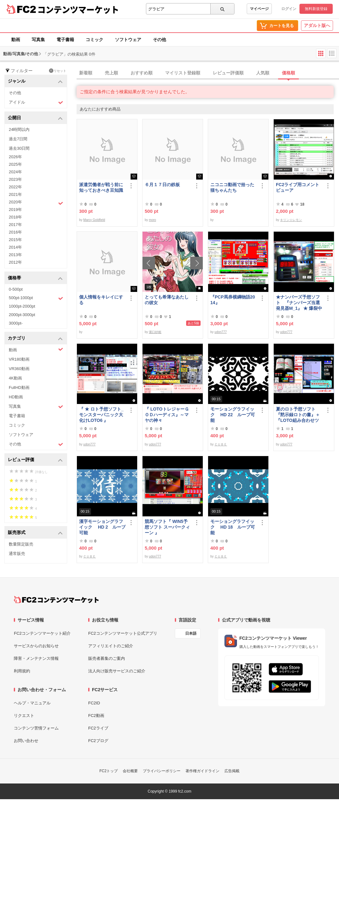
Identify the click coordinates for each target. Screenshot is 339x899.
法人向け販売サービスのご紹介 (116, 671)
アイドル (36, 102)
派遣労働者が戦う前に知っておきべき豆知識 (101, 187)
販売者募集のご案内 (106, 658)
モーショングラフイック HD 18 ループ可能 (232, 527)
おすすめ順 (142, 72)
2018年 (15, 217)
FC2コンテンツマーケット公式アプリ (122, 633)
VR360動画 (19, 368)
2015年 (15, 239)
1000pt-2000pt (22, 306)
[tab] (208, 73)
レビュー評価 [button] (35, 460)
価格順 (288, 72)
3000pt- (16, 323)
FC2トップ (109, 771)
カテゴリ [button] (35, 339)
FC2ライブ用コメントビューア (297, 187)
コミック (94, 39)
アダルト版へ (317, 25)
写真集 (38, 39)
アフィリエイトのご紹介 (110, 645)
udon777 (220, 332)
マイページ (259, 9)
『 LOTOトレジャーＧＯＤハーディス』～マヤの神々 (167, 414)
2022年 (15, 187)
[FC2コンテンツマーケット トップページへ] (56, 599)
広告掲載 (231, 771)
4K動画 (15, 378)
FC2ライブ (98, 728)
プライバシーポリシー (161, 771)
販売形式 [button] (35, 533)
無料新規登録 (316, 9)
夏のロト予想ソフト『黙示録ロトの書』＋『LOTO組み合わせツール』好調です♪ (298, 414)
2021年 (15, 194)
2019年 (15, 209)
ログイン (288, 9)
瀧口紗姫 (155, 332)
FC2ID (94, 703)
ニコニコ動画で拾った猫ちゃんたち (232, 187)
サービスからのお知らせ (36, 645)
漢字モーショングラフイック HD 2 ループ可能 (102, 527)
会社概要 (130, 771)
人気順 (262, 72)
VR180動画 (19, 359)
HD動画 (16, 397)
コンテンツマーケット (78, 9)
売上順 (111, 72)
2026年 (15, 156)
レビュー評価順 (228, 72)
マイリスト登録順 (182, 72)
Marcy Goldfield (94, 220)
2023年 (15, 179)
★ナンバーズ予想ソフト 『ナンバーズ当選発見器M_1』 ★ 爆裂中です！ (299, 302)
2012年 (15, 262)
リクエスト (24, 715)
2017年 (15, 224)
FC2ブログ (98, 740)
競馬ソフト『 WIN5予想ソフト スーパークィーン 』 (167, 527)
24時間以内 (19, 129)
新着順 (85, 72)
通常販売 (17, 553)
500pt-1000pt (36, 298)
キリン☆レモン (291, 220)
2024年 (15, 172)
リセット (57, 70)
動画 (15, 39)
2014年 (15, 247)
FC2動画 (96, 715)
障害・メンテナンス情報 (36, 658)
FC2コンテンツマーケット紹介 (42, 633)
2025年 (15, 164)
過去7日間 (18, 139)
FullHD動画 (19, 387)
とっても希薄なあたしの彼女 (167, 299)
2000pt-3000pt (22, 314)
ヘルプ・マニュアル (32, 703)
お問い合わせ (26, 740)
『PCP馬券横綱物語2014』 (232, 299)
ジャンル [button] (35, 81)
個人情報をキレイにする (101, 299)
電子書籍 (65, 39)
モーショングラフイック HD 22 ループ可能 (232, 414)
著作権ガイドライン (202, 771)
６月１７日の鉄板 (162, 184)
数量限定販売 (21, 544)
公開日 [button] (35, 118)
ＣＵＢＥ (220, 444)
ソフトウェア (128, 39)
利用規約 (22, 671)
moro (152, 220)
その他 (159, 39)
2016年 (15, 232)
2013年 (15, 254)
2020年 (36, 203)
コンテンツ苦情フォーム (36, 728)
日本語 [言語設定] (190, 633)
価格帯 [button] (35, 278)
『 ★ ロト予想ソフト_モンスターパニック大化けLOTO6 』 (101, 414)
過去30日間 (19, 148)
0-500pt (16, 289)
